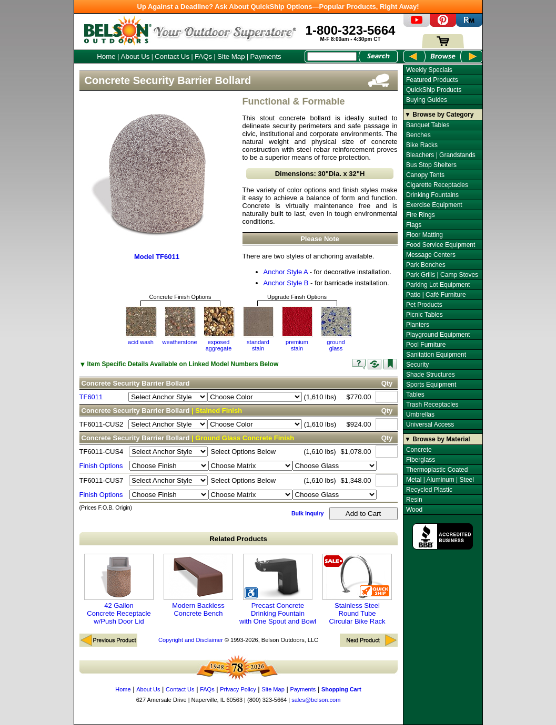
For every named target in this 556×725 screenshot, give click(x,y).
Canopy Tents (425, 175)
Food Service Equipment (440, 244)
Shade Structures (430, 374)
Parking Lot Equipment (438, 284)
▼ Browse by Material (437, 439)
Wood (414, 509)
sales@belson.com (315, 700)
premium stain (297, 345)
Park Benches (426, 264)
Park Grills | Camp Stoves (442, 274)
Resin (414, 499)
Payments (265, 56)
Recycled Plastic (429, 489)
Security (417, 364)
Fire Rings (420, 215)
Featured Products (432, 80)
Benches (418, 135)
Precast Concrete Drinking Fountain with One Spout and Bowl (277, 589)
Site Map (231, 56)
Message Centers (431, 254)
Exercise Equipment (434, 205)
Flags (413, 225)
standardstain (258, 345)
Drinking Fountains (432, 195)
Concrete (419, 449)
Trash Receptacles (432, 404)
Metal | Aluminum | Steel (440, 479)
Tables (415, 394)
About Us (135, 56)
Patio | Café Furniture (436, 294)
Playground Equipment (438, 334)
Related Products (238, 539)
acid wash (141, 342)
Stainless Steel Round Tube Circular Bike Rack (357, 589)
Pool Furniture (426, 344)
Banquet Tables (428, 125)
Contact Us (172, 56)
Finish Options (101, 466)
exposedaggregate (219, 345)
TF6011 (91, 397)
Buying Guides (426, 99)
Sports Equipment (431, 384)
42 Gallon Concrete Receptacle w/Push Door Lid (119, 589)
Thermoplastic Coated (437, 469)
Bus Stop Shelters (431, 165)
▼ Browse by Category (439, 114)
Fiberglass (420, 459)
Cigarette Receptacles (437, 185)
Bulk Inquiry (307, 513)
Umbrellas (420, 414)
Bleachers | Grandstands (441, 155)
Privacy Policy (238, 689)
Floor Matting (424, 235)
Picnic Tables (424, 314)
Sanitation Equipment (436, 354)
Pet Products (424, 304)
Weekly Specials (429, 70)
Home (106, 56)
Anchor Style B (286, 283)
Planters (417, 324)
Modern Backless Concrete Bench (198, 585)
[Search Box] (332, 56)
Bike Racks (422, 145)
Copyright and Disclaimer (190, 640)
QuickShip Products (433, 90)
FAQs (203, 56)
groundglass (336, 345)
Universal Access (430, 424)
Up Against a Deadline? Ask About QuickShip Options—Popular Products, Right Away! (278, 7)
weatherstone (179, 342)
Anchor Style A (286, 272)
